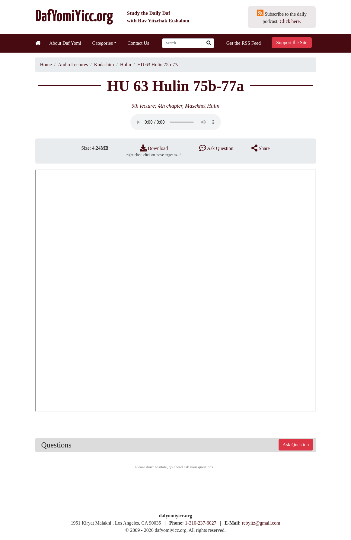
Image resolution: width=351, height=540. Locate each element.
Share (260, 148)
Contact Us (138, 43)
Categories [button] (102, 43)
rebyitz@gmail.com (261, 522)
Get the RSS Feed (243, 43)
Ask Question (216, 148)
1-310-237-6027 (200, 522)
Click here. (290, 21)
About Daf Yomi (65, 43)
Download (154, 148)
